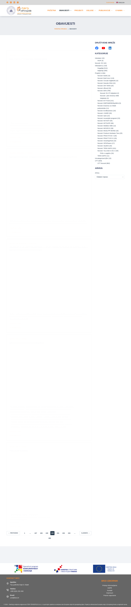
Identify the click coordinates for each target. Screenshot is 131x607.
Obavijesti (65, 10)
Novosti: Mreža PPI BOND (106, 131)
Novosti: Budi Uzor (104, 78)
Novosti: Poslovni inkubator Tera (108, 133)
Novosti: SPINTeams (105, 143)
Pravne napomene (110, 595)
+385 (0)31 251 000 (16, 591)
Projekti (78, 10)
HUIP (99, 60)
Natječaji (100, 70)
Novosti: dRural (103, 88)
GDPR (110, 587)
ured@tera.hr (14, 597)
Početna (51, 10)
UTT (96, 161)
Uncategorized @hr (101, 158)
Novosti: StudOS (103, 146)
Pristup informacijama (109, 585)
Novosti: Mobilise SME (105, 126)
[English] (120, 2)
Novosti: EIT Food (104, 100)
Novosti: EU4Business (105, 111)
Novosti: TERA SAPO (105, 148)
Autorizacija (110, 2)
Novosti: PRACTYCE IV (106, 138)
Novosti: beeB (102, 75)
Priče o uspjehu (105, 153)
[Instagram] (18, 2)
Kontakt (109, 590)
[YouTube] (11, 2)
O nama (119, 10)
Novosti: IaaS (102, 116)
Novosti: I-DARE (103, 113)
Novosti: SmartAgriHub (105, 141)
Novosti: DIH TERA (104, 86)
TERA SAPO (102, 156)
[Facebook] (7, 2)
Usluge (91, 10)
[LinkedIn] (14, 2)
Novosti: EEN (102, 90)
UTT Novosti (102, 163)
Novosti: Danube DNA (105, 83)
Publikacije (106, 10)
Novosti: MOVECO (104, 128)
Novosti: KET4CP (103, 121)
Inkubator (98, 58)
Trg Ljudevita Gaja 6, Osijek (19, 584)
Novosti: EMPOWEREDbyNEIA (108, 103)
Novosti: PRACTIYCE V (106, 136)
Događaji (101, 68)
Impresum (109, 593)
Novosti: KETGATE (104, 123)
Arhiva (97, 173)
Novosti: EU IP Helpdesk (108, 93)
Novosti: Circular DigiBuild (106, 80)
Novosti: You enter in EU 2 (106, 151)
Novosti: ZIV (99, 63)
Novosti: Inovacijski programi (107, 118)
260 (50, 538)
